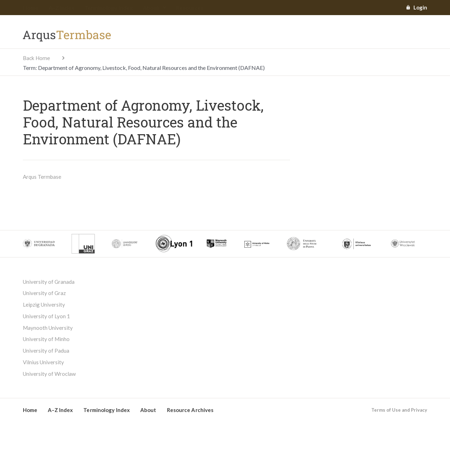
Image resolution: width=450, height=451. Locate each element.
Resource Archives (190, 414)
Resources (190, 8)
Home (31, 8)
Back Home (37, 58)
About (154, 8)
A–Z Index (62, 8)
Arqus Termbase (43, 177)
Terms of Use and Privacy (399, 414)
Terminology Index (108, 8)
